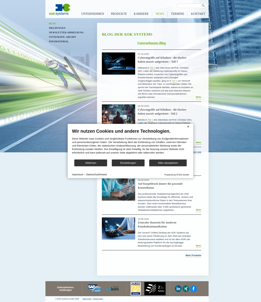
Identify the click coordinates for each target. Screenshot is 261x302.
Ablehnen (90, 162)
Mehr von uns (194, 152)
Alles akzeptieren (168, 162)
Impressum (78, 174)
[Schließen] (188, 126)
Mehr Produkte (193, 255)
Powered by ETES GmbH (176, 174)
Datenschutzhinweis (96, 174)
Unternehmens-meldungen (65, 288)
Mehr (198, 97)
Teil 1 (152, 68)
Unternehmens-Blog (151, 43)
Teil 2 (174, 81)
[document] (130, 144)
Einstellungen (128, 162)
